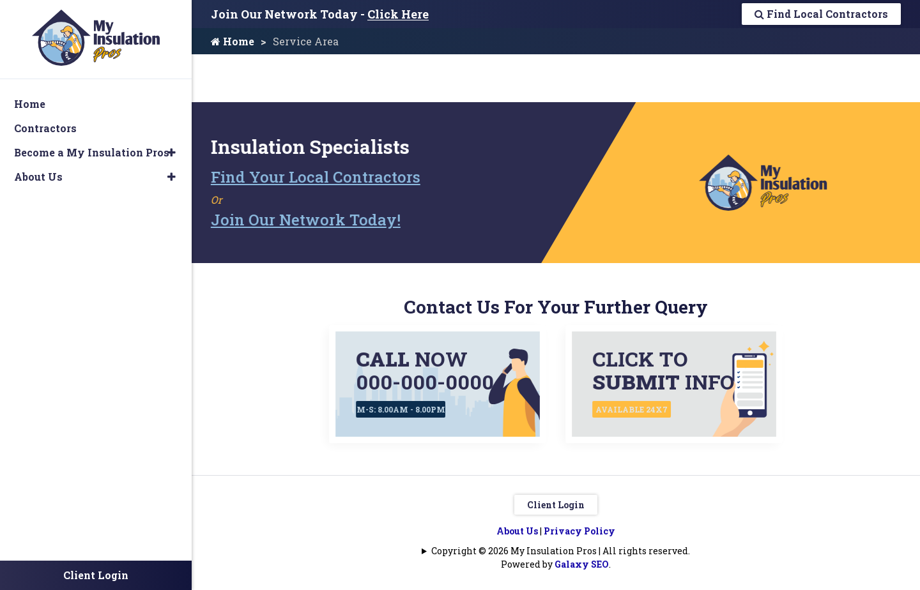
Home (232, 41)
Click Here (398, 14)
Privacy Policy (579, 531)
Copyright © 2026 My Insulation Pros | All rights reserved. (560, 551)
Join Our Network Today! (302, 219)
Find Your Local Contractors (312, 177)
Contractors (45, 128)
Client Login (556, 505)
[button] (171, 152)
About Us (517, 531)
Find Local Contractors (821, 13)
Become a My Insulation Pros (91, 152)
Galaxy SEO (582, 564)
